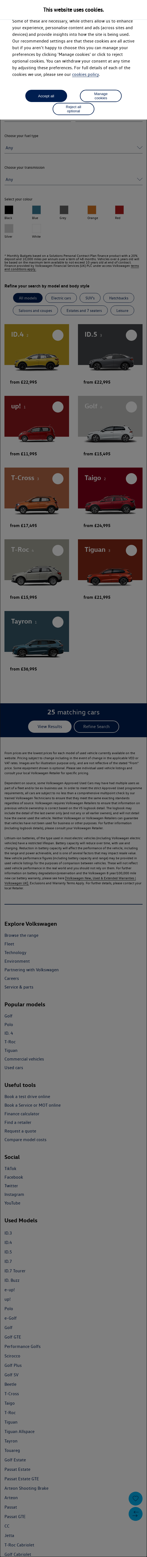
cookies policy (85, 74)
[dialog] (73, 778)
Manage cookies (100, 96)
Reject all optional (73, 109)
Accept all (46, 96)
